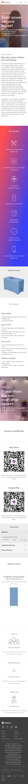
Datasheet (14, 532)
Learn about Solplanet (14, 647)
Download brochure (14, 677)
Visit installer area (14, 706)
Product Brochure (14, 550)
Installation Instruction (14, 545)
